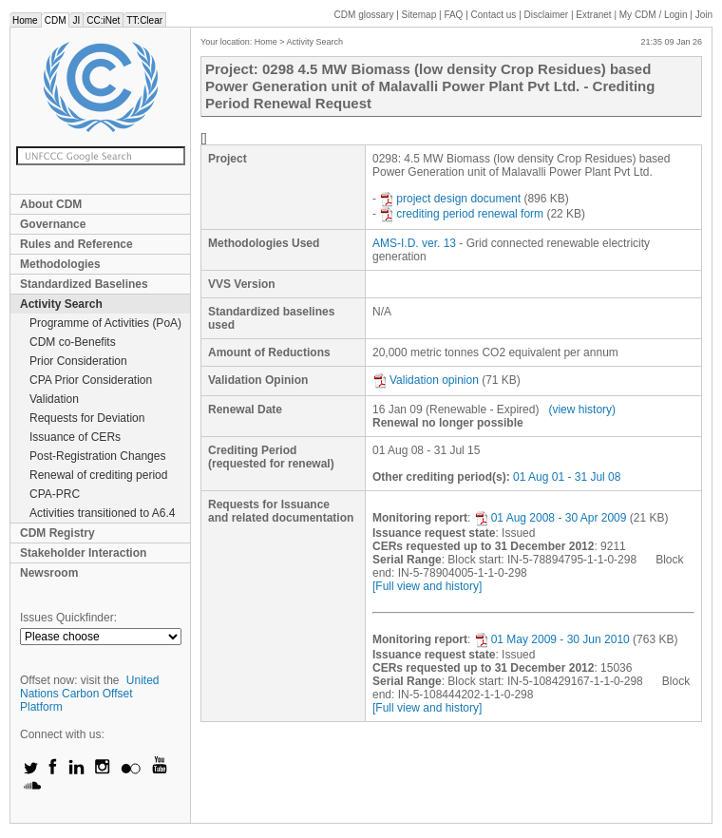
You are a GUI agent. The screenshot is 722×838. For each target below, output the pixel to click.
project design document (450, 198)
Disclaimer (546, 15)
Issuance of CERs (75, 437)
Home (25, 20)
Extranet (593, 15)
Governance (53, 224)
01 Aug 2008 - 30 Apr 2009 (550, 517)
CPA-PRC (54, 494)
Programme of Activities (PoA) (105, 323)
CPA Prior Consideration (90, 380)
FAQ (453, 15)
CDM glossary (364, 15)
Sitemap (419, 15)
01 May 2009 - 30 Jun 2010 (552, 639)
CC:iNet (103, 20)
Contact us (494, 15)
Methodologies (60, 264)
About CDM (51, 204)
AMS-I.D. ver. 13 (414, 243)
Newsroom (49, 573)
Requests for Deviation (86, 418)
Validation (54, 399)
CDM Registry (57, 533)
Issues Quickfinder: (68, 617)
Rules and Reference (76, 244)
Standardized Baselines (84, 284)
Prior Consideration (78, 361)
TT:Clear (144, 20)
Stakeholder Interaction (83, 553)
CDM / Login (654, 15)
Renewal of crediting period (98, 475)
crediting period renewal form (461, 213)
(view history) (582, 409)
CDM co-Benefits (72, 342)
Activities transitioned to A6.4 (102, 513)
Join (703, 15)
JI (76, 20)
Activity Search (61, 304)
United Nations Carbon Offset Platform (90, 694)
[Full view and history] (427, 586)
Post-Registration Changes (97, 456)
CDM (55, 20)
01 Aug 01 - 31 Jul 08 (566, 477)
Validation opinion (425, 380)
